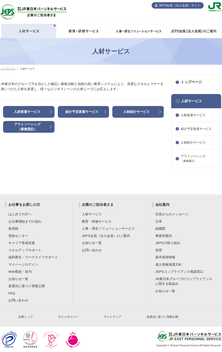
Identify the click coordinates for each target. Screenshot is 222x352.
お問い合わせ (18, 300)
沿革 (158, 221)
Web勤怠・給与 (20, 271)
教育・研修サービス (97, 221)
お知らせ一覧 (18, 279)
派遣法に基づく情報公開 (26, 286)
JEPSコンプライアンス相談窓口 (179, 271)
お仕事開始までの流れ (24, 221)
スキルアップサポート (24, 250)
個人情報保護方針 (168, 264)
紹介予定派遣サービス (81, 112)
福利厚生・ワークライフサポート (33, 257)
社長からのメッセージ (171, 214)
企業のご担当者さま (98, 204)
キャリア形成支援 (21, 243)
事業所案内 (163, 236)
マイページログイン (23, 264)
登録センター (18, 236)
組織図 (160, 228)
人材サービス (191, 101)
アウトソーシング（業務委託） (27, 126)
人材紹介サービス (136, 112)
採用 (158, 250)
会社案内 (162, 204)
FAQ (11, 293)
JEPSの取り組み (167, 243)
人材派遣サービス (27, 112)
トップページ (8, 68)
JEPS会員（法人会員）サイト (179, 5)
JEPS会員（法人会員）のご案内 (106, 236)
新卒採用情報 (165, 257)
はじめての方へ (20, 214)
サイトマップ (112, 316)
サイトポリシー (68, 316)
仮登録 (13, 228)
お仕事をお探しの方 (24, 204)
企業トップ (25, 316)
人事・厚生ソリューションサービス (108, 228)
